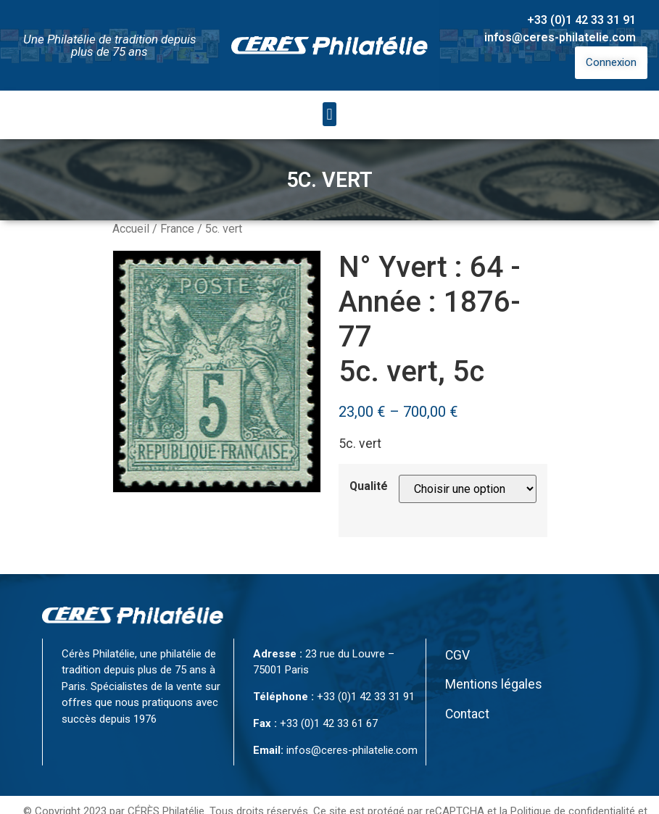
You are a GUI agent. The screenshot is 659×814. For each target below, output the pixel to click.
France (177, 229)
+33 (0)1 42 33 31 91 (581, 20)
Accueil (130, 229)
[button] (329, 114)
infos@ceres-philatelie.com (560, 37)
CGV (457, 655)
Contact (467, 714)
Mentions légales (493, 684)
